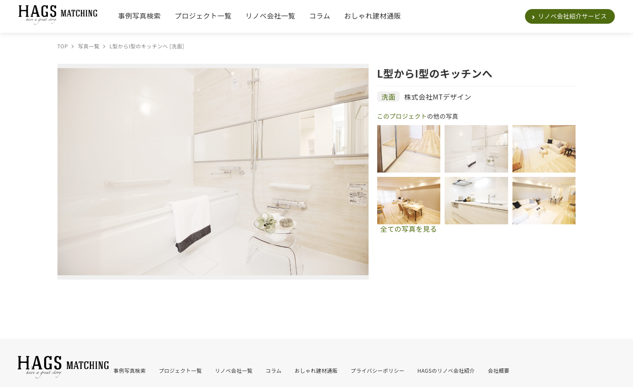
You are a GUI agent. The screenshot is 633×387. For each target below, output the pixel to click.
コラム (319, 15)
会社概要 (498, 370)
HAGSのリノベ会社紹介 (446, 370)
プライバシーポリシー (378, 370)
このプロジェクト (402, 116)
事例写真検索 (139, 15)
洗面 (389, 96)
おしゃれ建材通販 (372, 15)
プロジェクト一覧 (203, 15)
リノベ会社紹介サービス (572, 16)
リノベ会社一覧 (270, 15)
